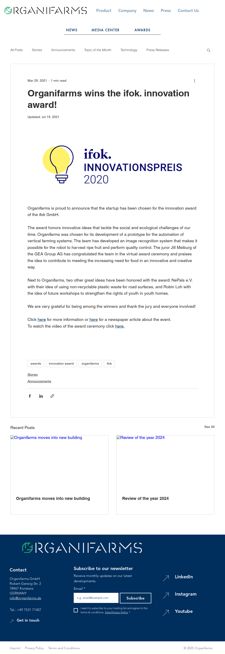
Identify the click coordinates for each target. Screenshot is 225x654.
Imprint (15, 648)
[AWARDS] (142, 30)
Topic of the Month (97, 50)
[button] (188, 10)
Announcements (63, 50)
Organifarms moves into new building (53, 498)
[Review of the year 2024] (165, 462)
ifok (109, 363)
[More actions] (194, 80)
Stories (37, 50)
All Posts (16, 50)
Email (79, 588)
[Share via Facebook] (30, 396)
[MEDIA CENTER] (106, 30)
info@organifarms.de (25, 598)
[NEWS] (72, 30)
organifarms (90, 363)
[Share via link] (52, 396)
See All (209, 427)
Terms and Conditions (64, 648)
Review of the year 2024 (145, 498)
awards (36, 363)
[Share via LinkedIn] (41, 396)
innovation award (61, 363)
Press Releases (157, 50)
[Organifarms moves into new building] (59, 462)
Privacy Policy (36, 648)
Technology (129, 50)
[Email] (94, 597)
